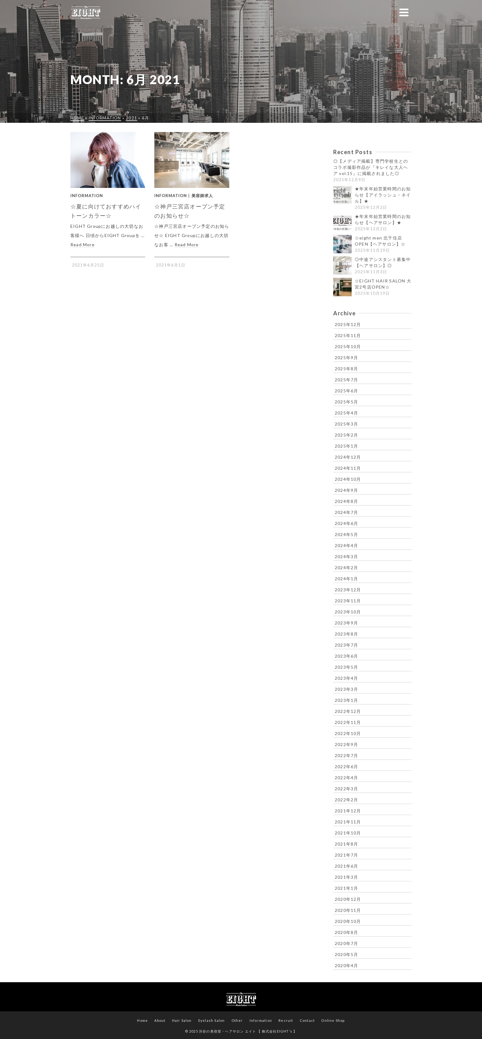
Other (237, 1020)
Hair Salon (182, 1020)
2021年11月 (348, 821)
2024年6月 (346, 523)
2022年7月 (346, 755)
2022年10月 (348, 733)
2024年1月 (346, 578)
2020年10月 (348, 921)
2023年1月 (346, 700)
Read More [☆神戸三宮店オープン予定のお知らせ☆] (187, 244)
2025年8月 (346, 368)
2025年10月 (348, 346)
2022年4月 (346, 777)
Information (86, 195)
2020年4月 (346, 965)
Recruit (286, 1020)
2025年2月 (346, 435)
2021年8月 (346, 843)
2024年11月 (348, 468)
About (159, 1020)
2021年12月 (348, 810)
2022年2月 (346, 799)
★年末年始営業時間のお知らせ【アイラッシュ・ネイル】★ (383, 195)
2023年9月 (346, 622)
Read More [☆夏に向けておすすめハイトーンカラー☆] (82, 244)
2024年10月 (348, 479)
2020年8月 (346, 932)
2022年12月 (348, 711)
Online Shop (333, 1020)
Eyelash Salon (211, 1020)
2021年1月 (346, 888)
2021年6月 (346, 866)
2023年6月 (346, 656)
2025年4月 (346, 412)
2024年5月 (346, 534)
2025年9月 (346, 357)
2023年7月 (346, 645)
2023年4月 (346, 678)
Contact (307, 1020)
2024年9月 (346, 490)
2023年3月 (346, 689)
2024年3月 (346, 556)
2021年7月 (346, 855)
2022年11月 (348, 722)
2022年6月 (346, 766)
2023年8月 (346, 633)
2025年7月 (346, 379)
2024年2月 (346, 567)
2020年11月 (348, 910)
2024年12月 (348, 457)
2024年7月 (346, 512)
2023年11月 (348, 600)
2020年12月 (348, 899)
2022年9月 (346, 744)
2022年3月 (346, 788)
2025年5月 (346, 401)
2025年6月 (346, 390)
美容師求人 (202, 195)
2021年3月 (346, 877)
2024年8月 (346, 501)
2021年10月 (348, 832)
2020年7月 (346, 943)
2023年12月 (348, 589)
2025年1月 (346, 446)
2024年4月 (346, 545)
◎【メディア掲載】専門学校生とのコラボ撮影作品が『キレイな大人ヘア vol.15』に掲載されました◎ (370, 167)
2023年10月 (348, 611)
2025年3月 (346, 423)
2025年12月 (348, 324)
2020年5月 (346, 954)
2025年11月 (348, 335)
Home (142, 1020)
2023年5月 (346, 667)
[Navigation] (404, 12)
